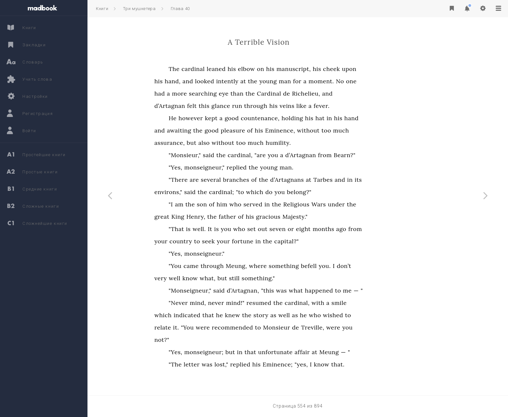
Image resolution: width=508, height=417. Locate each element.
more (220, 93)
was (322, 290)
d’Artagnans (328, 179)
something (324, 266)
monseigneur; (244, 352)
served (293, 204)
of (291, 130)
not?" (202, 339)
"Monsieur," (225, 155)
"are (300, 155)
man (325, 81)
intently (268, 81)
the (293, 81)
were (244, 327)
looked (245, 81)
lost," (262, 364)
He (213, 118)
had (200, 93)
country (221, 241)
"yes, (342, 364)
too (367, 130)
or (331, 229)
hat (360, 118)
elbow (287, 69)
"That (217, 229)
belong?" (340, 192)
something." (299, 278)
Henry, (236, 216)
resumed (299, 303)
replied (277, 167)
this (244, 106)
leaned (256, 69)
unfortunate (316, 352)
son (242, 204)
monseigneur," (245, 167)
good (272, 118)
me (388, 290)
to (238, 241)
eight (344, 229)
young (309, 81)
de (327, 93)
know (230, 278)
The (214, 69)
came (231, 266)
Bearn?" (385, 155)
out (303, 229)
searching (244, 93)
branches (277, 179)
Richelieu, (347, 93)
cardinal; (262, 192)
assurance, (210, 142)
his (272, 69)
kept (252, 118)
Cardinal (309, 93)
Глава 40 (180, 8)
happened (359, 290)
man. (327, 167)
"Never (218, 303)
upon (390, 69)
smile (379, 303)
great (202, 216)
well (215, 278)
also (244, 142)
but (232, 142)
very (201, 278)
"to (281, 192)
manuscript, (334, 69)
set (292, 229)
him (262, 204)
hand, (213, 81)
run (278, 106)
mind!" (276, 303)
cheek (372, 69)
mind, (238, 303)
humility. (318, 142)
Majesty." (335, 216)
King (218, 216)
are (234, 179)
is (228, 229)
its (398, 179)
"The (215, 364)
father (268, 216)
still (275, 278)
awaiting (220, 130)
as (314, 315)
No (380, 81)
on (301, 69)
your (201, 241)
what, (248, 278)
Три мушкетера (139, 8)
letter (232, 364)
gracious (309, 216)
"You (215, 266)
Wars (359, 204)
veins (327, 106)
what (336, 290)
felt (232, 106)
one (392, 81)
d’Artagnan (210, 106)
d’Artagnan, (283, 290)
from (366, 155)
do (309, 192)
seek (249, 241)
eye (264, 93)
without (349, 130)
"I (211, 204)
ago (382, 229)
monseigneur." (245, 253)
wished (374, 315)
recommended (273, 327)
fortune (283, 241)
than (277, 93)
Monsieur (317, 327)
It (250, 229)
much (381, 130)
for (338, 81)
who (276, 204)
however (231, 118)
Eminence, (321, 130)
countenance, (301, 118)
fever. (362, 106)
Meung (369, 352)
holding (333, 118)
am (219, 204)
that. (378, 364)
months (364, 229)
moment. (362, 81)
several (251, 179)
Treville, (353, 327)
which (295, 192)
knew (273, 315)
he (260, 315)
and (228, 81)
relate (203, 327)
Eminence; (318, 364)
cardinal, (280, 155)
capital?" (327, 241)
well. (240, 229)
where (298, 266)
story (301, 315)
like (342, 106)
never (256, 303)
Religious (337, 204)
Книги (102, 8)
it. (216, 327)
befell (349, 266)
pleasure (273, 130)
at (284, 81)
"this (308, 290)
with (358, 303)
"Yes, (216, 167)
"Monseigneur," (230, 290)
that (249, 315)
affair (343, 352)
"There (218, 179)
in (370, 118)
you (313, 155)
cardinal (234, 69)
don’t (384, 266)
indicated (227, 315)
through (296, 106)
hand (392, 118)
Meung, (277, 266)
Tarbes (364, 179)
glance (261, 106)
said (249, 155)
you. (365, 266)
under (377, 204)
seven (318, 229)
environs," (209, 192)
